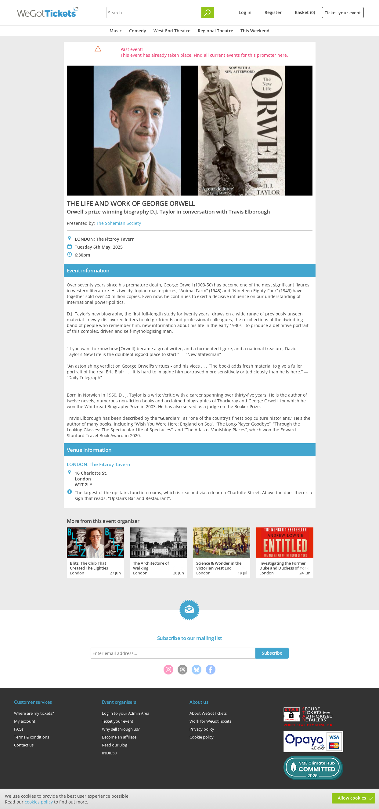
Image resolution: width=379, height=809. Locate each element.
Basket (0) (305, 12)
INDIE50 (109, 753)
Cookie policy (202, 737)
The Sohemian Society (118, 223)
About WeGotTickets (208, 713)
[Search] (207, 12)
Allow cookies (352, 798)
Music (116, 31)
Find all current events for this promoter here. (241, 55)
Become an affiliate (119, 737)
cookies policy (39, 802)
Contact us (24, 745)
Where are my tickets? (34, 713)
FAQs (18, 729)
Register (273, 12)
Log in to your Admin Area (125, 713)
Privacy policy (202, 729)
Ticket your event (343, 13)
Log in (245, 12)
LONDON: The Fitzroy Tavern (98, 464)
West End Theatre (171, 31)
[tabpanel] (95, 552)
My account (24, 721)
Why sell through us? (121, 729)
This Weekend (254, 31)
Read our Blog (114, 745)
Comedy (137, 31)
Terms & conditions (31, 737)
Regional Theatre (215, 31)
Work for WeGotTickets (210, 721)
